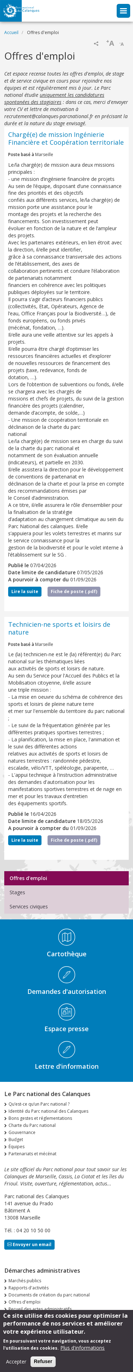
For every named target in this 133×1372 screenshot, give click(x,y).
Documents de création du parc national (49, 1295)
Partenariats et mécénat (32, 1154)
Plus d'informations (82, 1351)
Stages (17, 892)
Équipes (16, 1147)
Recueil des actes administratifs (40, 1309)
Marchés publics (25, 1281)
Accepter (16, 1365)
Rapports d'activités (29, 1288)
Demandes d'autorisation (66, 991)
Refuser (43, 1365)
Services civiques (29, 906)
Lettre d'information (67, 1066)
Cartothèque (67, 954)
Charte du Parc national (32, 1125)
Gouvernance (22, 1132)
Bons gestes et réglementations (40, 1118)
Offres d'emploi (28, 878)
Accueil (11, 32)
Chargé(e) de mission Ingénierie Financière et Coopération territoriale (66, 138)
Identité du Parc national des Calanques (48, 1111)
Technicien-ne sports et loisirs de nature (59, 628)
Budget (16, 1139)
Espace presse (66, 1028)
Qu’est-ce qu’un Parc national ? (39, 1104)
